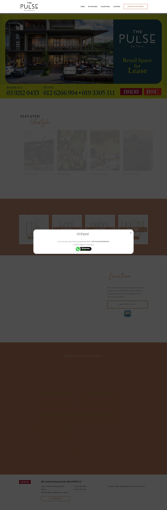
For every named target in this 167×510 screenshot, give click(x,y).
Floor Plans (105, 7)
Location (116, 7)
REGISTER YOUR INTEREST (136, 6)
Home (83, 7)
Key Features (92, 7)
